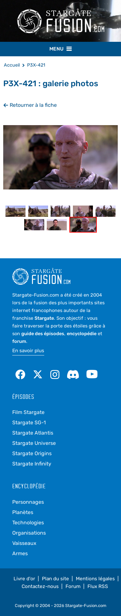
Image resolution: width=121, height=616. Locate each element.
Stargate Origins (32, 453)
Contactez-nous (40, 586)
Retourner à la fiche (30, 105)
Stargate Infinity (31, 464)
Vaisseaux (24, 543)
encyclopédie (81, 333)
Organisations (29, 533)
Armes (20, 553)
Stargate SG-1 (29, 422)
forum (19, 341)
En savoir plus (28, 351)
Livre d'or (24, 579)
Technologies (28, 522)
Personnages (28, 502)
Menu (60, 48)
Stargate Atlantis (32, 433)
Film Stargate (28, 412)
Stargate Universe (34, 443)
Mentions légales (95, 579)
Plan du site (55, 579)
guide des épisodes (42, 333)
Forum (73, 586)
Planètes (22, 512)
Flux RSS (97, 586)
